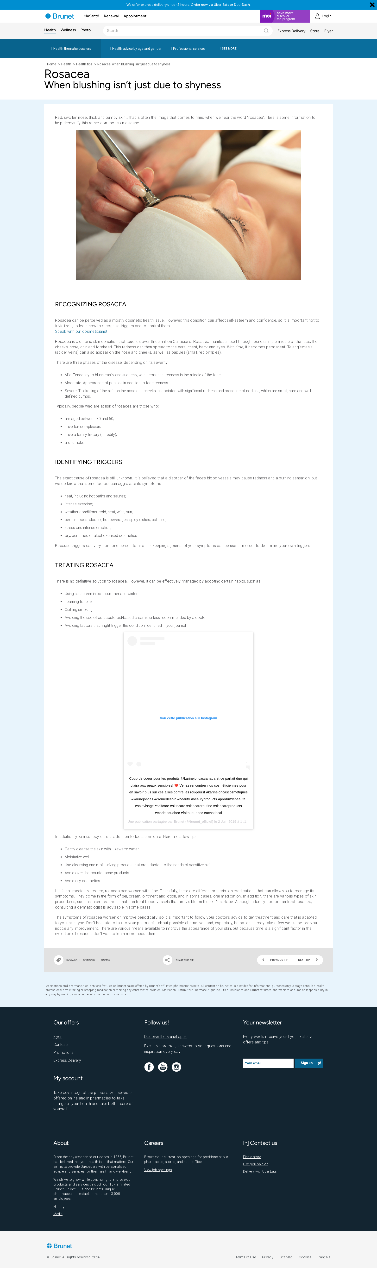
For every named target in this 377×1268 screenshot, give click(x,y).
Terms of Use (246, 1257)
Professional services (189, 48)
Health (50, 30)
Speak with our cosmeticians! (81, 331)
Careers (153, 1142)
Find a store (252, 1157)
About (61, 1142)
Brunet (179, 821)
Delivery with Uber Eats (260, 1171)
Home (51, 64)
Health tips (84, 64)
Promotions (63, 1052)
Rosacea (71, 960)
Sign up (307, 1063)
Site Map (286, 1257)
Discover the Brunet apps (165, 1036)
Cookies (305, 1257)
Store (315, 31)
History (58, 1207)
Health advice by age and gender (137, 48)
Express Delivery (291, 31)
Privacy (268, 1257)
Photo (86, 30)
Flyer (328, 31)
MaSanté (91, 16)
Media (58, 1214)
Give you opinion (255, 1164)
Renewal (111, 16)
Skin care (89, 960)
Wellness (68, 30)
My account (67, 1078)
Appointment (135, 16)
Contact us (260, 1142)
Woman (105, 960)
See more (229, 48)
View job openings (158, 1170)
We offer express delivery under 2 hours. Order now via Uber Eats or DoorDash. (188, 5)
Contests (61, 1044)
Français (323, 1257)
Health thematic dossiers (72, 48)
